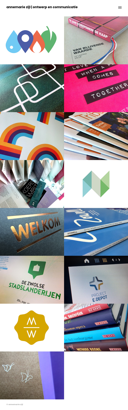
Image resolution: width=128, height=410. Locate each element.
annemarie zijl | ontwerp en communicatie (42, 7)
